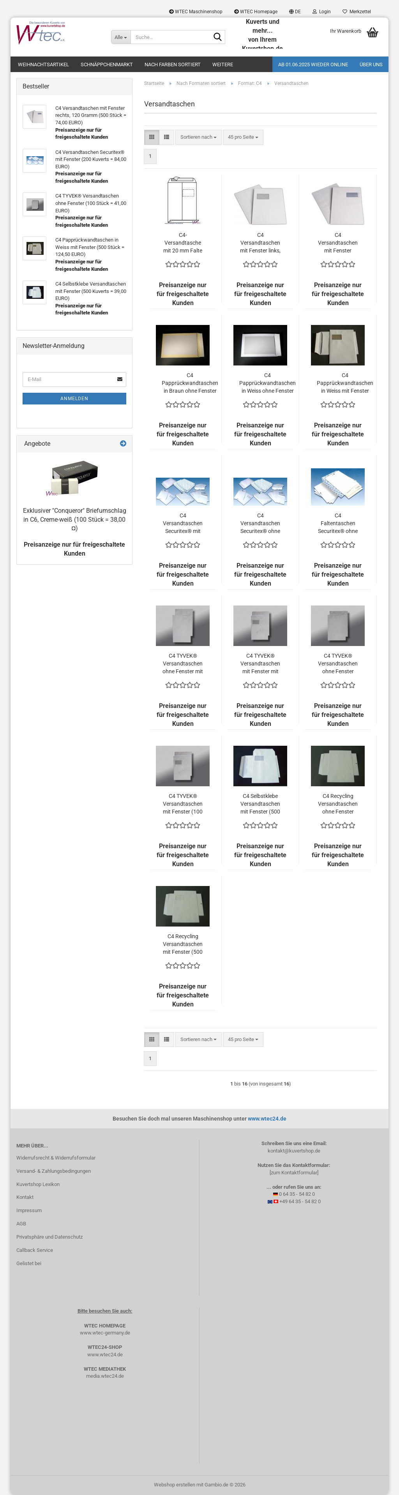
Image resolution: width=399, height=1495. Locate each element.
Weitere (222, 64)
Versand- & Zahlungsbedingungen (53, 1171)
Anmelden (74, 398)
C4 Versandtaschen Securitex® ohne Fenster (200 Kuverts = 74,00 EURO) (260, 523)
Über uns (371, 64)
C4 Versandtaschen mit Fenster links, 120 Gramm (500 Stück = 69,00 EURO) (260, 243)
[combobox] (198, 137)
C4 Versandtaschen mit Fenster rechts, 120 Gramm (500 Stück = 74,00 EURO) (338, 243)
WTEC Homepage (255, 11)
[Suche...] (121, 37)
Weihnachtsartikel (43, 64)
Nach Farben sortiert (173, 64)
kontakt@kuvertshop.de (294, 1151)
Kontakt (25, 1197)
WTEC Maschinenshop (195, 11)
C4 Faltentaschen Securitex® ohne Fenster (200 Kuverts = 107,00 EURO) (338, 523)
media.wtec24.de (105, 1376)
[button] (295, 12)
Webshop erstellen (174, 1485)
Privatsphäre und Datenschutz (49, 1237)
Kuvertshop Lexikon (38, 1184)
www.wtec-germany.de (105, 1333)
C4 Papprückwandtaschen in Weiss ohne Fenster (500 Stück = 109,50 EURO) (267, 383)
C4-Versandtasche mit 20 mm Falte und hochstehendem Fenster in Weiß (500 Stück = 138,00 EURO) (182, 243)
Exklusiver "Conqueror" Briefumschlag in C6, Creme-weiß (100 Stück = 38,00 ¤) (74, 519)
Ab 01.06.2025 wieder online (313, 64)
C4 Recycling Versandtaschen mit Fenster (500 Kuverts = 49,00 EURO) (183, 944)
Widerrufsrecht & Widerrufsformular (55, 1158)
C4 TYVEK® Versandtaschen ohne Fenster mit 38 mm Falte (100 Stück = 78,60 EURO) (182, 664)
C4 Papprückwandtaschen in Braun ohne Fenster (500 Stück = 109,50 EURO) (190, 383)
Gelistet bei (28, 1263)
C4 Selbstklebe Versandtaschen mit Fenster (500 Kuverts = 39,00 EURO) (260, 804)
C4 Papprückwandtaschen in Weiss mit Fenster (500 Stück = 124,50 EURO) (345, 383)
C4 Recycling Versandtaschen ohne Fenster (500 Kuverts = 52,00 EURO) (338, 804)
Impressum (29, 1210)
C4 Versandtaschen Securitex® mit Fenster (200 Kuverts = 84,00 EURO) (183, 523)
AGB (21, 1224)
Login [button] (321, 11)
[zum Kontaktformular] (294, 1173)
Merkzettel (357, 11)
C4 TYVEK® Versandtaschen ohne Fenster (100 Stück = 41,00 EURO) (338, 664)
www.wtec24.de (267, 1119)
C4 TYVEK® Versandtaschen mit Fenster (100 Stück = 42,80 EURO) (183, 804)
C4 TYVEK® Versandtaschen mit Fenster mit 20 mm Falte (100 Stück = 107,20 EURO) (260, 664)
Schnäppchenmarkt (107, 64)
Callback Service (34, 1250)
